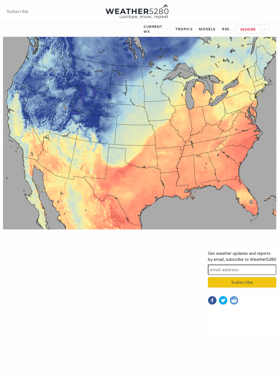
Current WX (153, 29)
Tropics (183, 29)
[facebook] (212, 300)
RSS (225, 29)
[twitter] (223, 300)
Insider (248, 29)
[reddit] (234, 300)
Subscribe (17, 11)
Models (207, 29)
